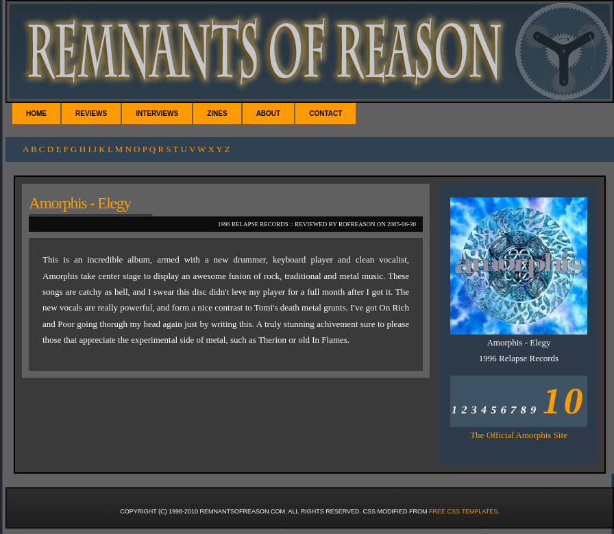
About (268, 113)
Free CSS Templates (463, 511)
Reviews (91, 113)
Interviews (157, 113)
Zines (217, 113)
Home (36, 113)
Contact (325, 113)
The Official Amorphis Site (518, 435)
